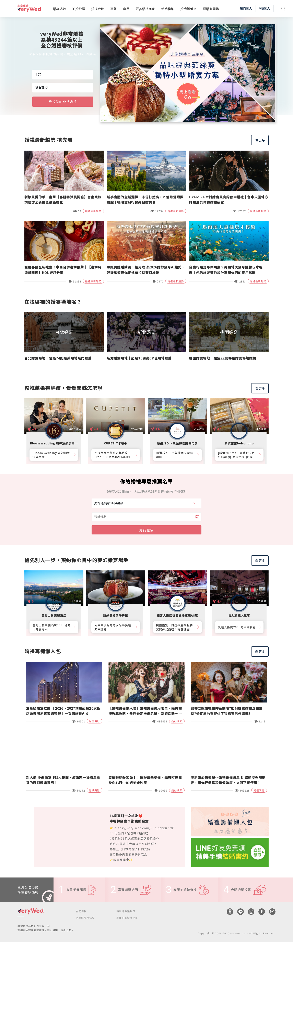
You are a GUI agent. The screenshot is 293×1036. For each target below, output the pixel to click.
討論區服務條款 (85, 917)
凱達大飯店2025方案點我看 (237, 627)
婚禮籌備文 (188, 8)
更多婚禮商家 (145, 8)
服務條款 (81, 911)
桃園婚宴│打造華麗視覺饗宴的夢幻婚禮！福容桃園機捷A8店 (174, 627)
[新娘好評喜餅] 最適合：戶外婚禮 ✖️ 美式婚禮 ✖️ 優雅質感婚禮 (237, 455)
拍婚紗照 (78, 8)
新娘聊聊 (167, 8)
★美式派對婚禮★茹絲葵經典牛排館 (112, 627)
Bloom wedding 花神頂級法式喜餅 (51, 455)
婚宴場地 (59, 8)
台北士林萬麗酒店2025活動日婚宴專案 (52, 627)
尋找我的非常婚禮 (63, 101)
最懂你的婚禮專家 (127, 917)
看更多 (260, 140)
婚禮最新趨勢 (93, 211)
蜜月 (126, 8)
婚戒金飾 (97, 8)
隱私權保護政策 (125, 911)
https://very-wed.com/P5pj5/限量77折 (144, 828)
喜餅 (113, 8)
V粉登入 (264, 8)
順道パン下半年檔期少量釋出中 (174, 455)
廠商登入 (246, 8)
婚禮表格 (259, 790)
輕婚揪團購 (211, 8)
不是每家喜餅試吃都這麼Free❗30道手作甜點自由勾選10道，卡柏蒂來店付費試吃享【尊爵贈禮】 (113, 455)
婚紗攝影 (177, 721)
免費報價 (146, 530)
